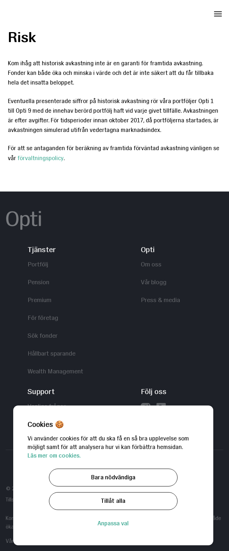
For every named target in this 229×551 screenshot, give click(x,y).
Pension (38, 282)
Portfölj (38, 264)
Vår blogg (153, 282)
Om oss (151, 264)
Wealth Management (55, 371)
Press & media (160, 299)
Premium (39, 299)
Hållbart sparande (51, 353)
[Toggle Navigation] (218, 12)
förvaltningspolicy (41, 158)
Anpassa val (113, 523)
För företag (43, 317)
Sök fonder (43, 335)
